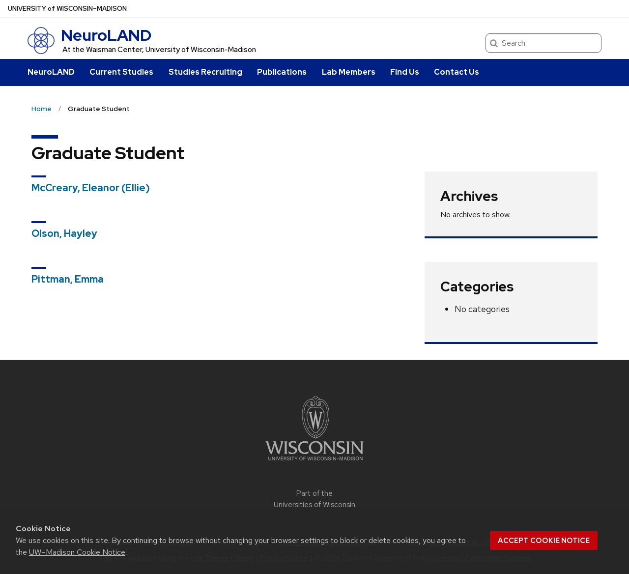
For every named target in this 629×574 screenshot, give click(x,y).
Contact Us (456, 72)
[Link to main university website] (314, 462)
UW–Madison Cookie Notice (77, 552)
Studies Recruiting (205, 72)
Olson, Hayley (64, 233)
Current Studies (121, 72)
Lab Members (348, 72)
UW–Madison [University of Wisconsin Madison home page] (67, 8)
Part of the (314, 499)
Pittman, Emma (67, 279)
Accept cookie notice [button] (544, 540)
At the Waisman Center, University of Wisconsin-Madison (159, 50)
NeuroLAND (106, 35)
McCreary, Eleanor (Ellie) (90, 187)
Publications (282, 72)
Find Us (404, 72)
